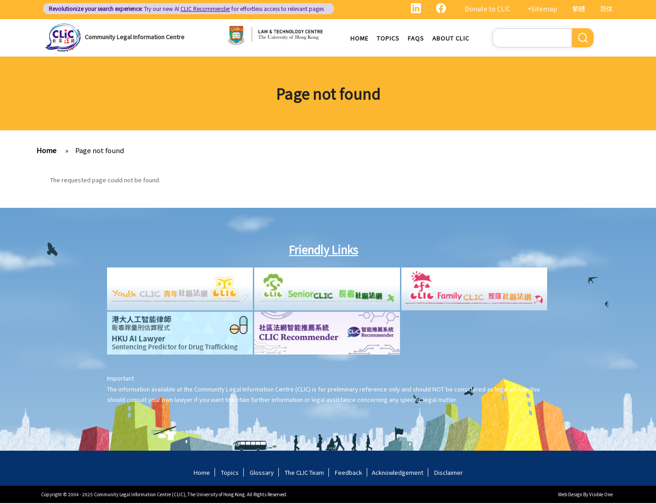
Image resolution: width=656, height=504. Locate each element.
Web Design (570, 495)
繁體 (578, 8)
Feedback (348, 473)
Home (359, 38)
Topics (388, 38)
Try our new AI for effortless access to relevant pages (186, 8)
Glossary (262, 473)
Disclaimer (448, 473)
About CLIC (450, 38)
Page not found (99, 151)
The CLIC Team (304, 473)
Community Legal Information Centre (134, 36)
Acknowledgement (397, 473)
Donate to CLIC (488, 8)
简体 (606, 8)
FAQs (416, 38)
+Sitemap (542, 8)
